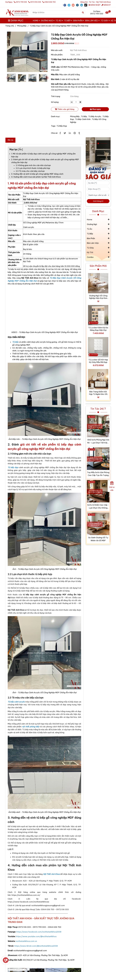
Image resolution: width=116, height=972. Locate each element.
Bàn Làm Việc (92, 20)
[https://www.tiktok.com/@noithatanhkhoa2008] (86, 5)
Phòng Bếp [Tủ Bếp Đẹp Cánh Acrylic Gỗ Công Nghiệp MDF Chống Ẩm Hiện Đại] (22, 26)
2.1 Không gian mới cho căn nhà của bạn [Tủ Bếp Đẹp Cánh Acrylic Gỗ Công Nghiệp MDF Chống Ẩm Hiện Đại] (33, 165)
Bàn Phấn (78, 20)
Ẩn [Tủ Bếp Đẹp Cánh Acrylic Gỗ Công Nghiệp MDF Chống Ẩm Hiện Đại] (20, 149)
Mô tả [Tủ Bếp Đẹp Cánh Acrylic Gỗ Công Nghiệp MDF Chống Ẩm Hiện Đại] (10, 140)
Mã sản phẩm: (57, 55)
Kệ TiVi (90, 252)
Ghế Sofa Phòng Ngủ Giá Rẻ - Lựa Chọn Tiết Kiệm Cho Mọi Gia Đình (98, 441)
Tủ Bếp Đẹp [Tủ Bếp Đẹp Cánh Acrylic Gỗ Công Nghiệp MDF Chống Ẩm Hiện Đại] (62, 126)
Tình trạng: (56, 96)
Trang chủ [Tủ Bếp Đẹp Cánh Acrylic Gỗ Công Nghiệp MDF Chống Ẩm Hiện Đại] (9, 26)
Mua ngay (95, 109)
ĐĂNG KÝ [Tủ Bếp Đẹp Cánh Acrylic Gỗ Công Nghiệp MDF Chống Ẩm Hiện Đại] (106, 5)
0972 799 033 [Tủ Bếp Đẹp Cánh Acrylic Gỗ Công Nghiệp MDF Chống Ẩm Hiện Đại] (20, 2)
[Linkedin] (70, 133)
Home (36, 20)
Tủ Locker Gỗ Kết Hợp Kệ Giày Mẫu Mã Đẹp (98, 361)
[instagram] (78, 5)
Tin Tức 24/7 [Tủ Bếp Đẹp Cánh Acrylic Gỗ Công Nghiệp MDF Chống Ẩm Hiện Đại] (98, 408)
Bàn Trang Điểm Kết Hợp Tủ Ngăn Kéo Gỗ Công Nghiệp (98, 393)
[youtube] (74, 5)
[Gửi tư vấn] (112, 485)
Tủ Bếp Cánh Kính (83, 119)
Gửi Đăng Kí (98, 201)
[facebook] (65, 5)
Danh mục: (56, 116)
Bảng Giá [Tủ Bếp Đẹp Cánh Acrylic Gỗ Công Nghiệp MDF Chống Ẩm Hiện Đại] (84, 2)
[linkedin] (82, 5)
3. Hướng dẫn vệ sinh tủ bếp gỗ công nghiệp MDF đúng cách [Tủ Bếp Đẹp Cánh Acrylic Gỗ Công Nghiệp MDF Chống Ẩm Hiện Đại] (37, 174)
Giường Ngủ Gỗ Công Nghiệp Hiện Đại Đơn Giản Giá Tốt (98, 297)
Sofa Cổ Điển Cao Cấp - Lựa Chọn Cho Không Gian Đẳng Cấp (98, 506)
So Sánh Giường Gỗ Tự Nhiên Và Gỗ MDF (98, 539)
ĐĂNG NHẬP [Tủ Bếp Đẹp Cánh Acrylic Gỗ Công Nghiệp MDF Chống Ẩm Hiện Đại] (94, 5)
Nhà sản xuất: (57, 50)
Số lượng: (55, 102)
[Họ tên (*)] (98, 183)
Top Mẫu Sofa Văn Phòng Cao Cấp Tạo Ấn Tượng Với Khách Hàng (98, 474)
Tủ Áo (59, 20)
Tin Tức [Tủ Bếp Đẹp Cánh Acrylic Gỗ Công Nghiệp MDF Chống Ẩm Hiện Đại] (92, 2)
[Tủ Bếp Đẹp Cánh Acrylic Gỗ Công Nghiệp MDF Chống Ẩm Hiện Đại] (17, 12)
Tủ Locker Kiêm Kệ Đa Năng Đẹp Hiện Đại (98, 328)
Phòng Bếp (75, 116)
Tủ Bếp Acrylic (94, 116)
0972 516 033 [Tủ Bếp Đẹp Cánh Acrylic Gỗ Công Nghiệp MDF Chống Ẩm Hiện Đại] (34, 2)
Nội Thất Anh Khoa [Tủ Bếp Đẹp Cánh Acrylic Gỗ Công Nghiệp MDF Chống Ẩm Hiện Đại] (103, 2)
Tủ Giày (105, 20)
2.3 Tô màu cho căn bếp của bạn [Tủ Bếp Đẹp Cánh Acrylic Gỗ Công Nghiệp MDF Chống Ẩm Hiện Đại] (30, 171)
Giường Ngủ (47, 20)
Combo (90, 257)
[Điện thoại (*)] (98, 189)
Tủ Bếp (68, 20)
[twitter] (70, 5)
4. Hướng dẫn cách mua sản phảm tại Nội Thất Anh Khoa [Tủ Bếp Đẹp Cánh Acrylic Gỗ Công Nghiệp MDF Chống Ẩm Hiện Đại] (36, 177)
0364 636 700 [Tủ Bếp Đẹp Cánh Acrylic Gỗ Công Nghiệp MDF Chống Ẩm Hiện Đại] (49, 2)
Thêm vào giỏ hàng (64, 109)
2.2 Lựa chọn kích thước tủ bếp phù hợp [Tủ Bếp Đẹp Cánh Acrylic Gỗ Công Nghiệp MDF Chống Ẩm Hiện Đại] (33, 168)
